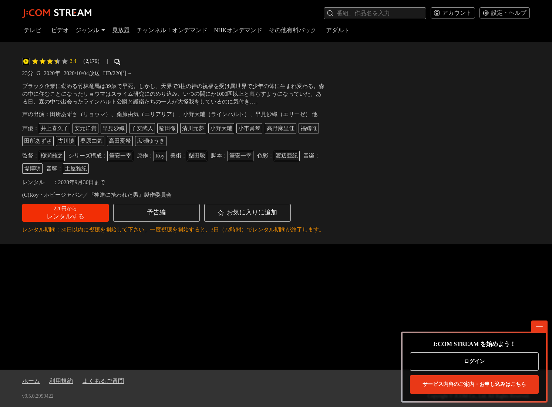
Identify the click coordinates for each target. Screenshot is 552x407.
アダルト (338, 30)
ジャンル (90, 30)
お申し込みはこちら (474, 384)
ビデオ (60, 30)
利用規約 (61, 381)
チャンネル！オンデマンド (172, 30)
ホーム (31, 381)
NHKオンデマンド (238, 30)
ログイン (474, 361)
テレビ (32, 30)
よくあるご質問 (103, 381)
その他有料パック (292, 30)
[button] (65, 213)
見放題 (121, 30)
